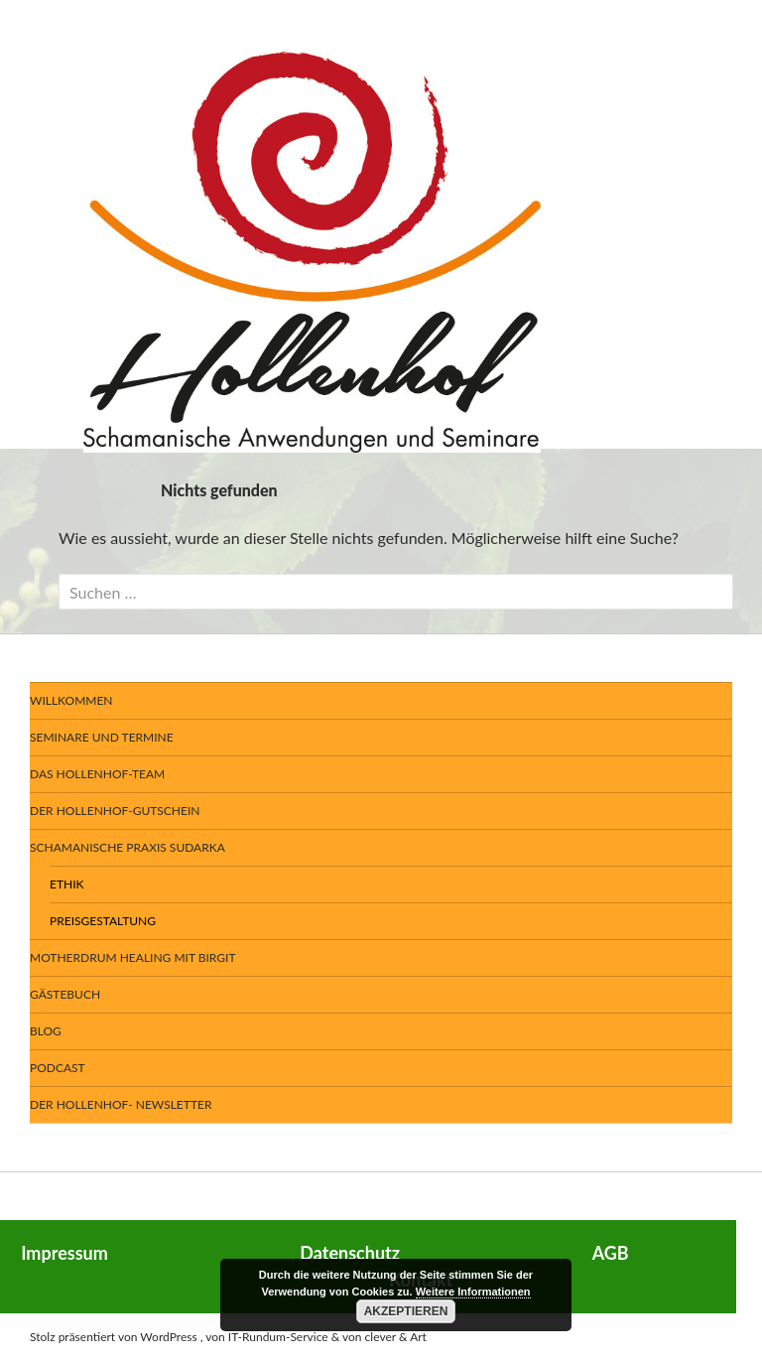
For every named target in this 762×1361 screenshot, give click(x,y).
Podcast (57, 1067)
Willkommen (71, 700)
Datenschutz (350, 1253)
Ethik (67, 884)
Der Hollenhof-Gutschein (114, 810)
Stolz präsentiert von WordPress (113, 1336)
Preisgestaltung (103, 920)
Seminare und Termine (102, 737)
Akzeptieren (406, 1311)
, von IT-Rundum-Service (264, 1336)
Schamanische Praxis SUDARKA (127, 847)
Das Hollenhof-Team (97, 773)
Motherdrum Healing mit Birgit (133, 957)
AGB (610, 1253)
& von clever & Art (379, 1336)
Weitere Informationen (473, 1291)
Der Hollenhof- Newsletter (120, 1104)
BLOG (46, 1030)
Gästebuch (65, 994)
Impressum (64, 1253)
